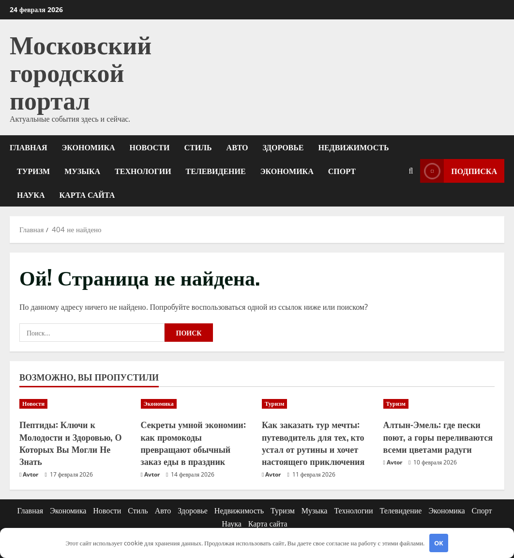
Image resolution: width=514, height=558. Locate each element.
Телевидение (216, 170)
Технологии (143, 170)
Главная (28, 147)
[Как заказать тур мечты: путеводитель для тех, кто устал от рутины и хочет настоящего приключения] (318, 404)
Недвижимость (353, 147)
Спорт (342, 170)
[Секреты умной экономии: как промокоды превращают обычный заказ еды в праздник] (197, 404)
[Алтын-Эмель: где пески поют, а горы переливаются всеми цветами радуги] (439, 404)
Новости (150, 147)
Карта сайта (87, 194)
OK (438, 543)
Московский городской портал (80, 70)
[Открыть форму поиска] (410, 170)
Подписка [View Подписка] (458, 171)
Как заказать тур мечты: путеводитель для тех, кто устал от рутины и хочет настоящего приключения (313, 442)
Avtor (30, 474)
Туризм (33, 170)
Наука (31, 194)
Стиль (198, 147)
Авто (237, 147)
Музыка (82, 170)
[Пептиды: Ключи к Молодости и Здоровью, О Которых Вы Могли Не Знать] (75, 404)
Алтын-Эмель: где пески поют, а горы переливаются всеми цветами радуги (438, 436)
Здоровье (283, 147)
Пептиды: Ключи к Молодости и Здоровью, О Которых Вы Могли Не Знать (70, 442)
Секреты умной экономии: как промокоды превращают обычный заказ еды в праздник (193, 442)
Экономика (88, 147)
